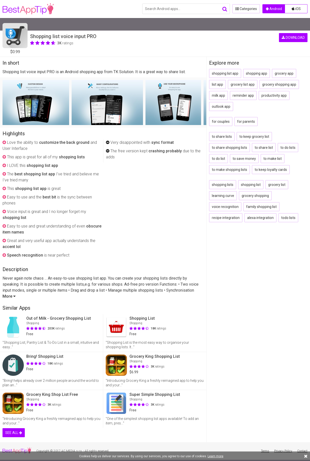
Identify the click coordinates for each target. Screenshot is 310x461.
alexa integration (260, 218)
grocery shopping (255, 196)
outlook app (221, 106)
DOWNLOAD (293, 38)
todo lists (288, 218)
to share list (264, 148)
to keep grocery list (254, 137)
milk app (218, 95)
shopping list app (225, 73)
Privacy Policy (283, 451)
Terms (265, 451)
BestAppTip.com (28, 9)
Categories (246, 9)
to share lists (222, 137)
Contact (302, 451)
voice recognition (225, 207)
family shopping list (261, 207)
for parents (246, 122)
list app (217, 84)
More (9, 296)
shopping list (251, 185)
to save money (244, 159)
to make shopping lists (229, 170)
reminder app (243, 95)
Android (274, 9)
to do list (218, 159)
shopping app (256, 73)
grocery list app (243, 84)
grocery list (276, 185)
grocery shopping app (279, 84)
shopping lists (222, 185)
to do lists (287, 148)
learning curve (223, 196)
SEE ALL (13, 433)
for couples (221, 122)
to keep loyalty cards (271, 170)
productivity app (274, 95)
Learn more (215, 456)
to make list (272, 159)
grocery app (284, 73)
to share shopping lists (229, 148)
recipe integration (226, 218)
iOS (296, 9)
